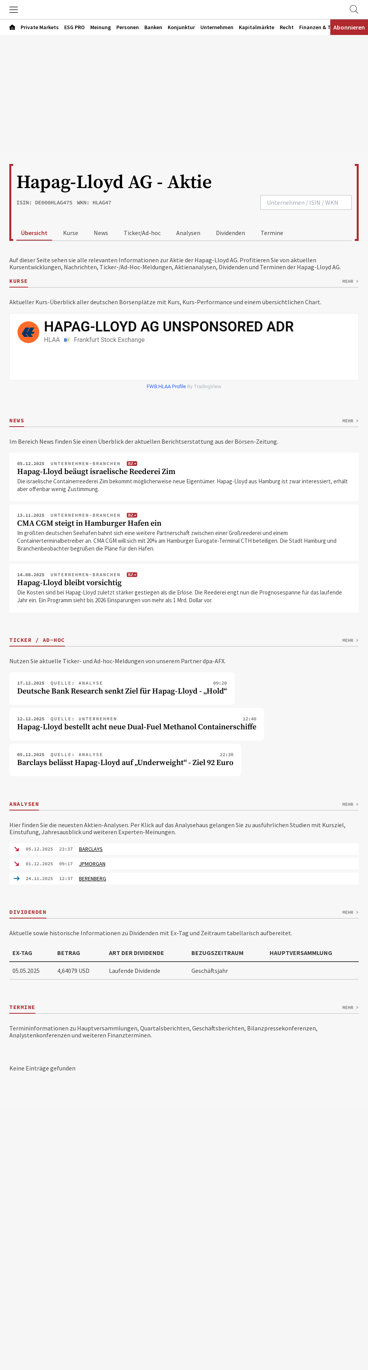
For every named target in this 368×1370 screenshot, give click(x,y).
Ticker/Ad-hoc (142, 233)
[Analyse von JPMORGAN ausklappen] (184, 864)
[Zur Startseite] (184, 9)
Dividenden (230, 233)
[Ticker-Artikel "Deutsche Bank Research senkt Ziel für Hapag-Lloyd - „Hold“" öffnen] (122, 688)
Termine (272, 233)
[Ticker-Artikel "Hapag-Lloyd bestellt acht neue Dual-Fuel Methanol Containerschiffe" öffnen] (136, 724)
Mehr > (350, 281)
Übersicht (34, 233)
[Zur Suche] (354, 9)
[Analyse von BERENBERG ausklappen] (184, 878)
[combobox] (306, 202)
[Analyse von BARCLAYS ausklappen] (184, 849)
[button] (13, 9)
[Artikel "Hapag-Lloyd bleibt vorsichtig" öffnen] (184, 591)
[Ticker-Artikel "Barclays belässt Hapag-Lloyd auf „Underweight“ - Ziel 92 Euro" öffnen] (125, 760)
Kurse (70, 233)
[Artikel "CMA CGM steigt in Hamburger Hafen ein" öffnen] (184, 535)
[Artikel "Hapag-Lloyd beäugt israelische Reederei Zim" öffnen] (184, 480)
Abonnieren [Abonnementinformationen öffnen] (349, 27)
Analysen (188, 233)
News (101, 233)
